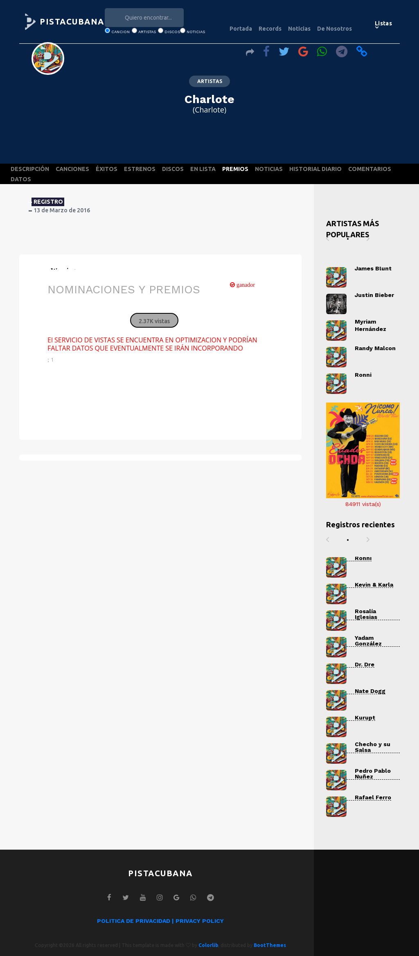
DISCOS (173, 169)
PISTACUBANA (72, 21)
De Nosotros (334, 28)
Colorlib (208, 945)
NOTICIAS (269, 169)
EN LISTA (203, 169)
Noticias (299, 28)
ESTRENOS (139, 169)
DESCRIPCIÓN (30, 169)
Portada (241, 28)
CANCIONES (72, 169)
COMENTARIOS (369, 169)
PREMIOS (235, 169)
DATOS (21, 179)
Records (270, 28)
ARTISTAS (209, 81)
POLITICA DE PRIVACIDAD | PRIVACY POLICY (160, 921)
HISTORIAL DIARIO (315, 169)
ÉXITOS (106, 169)
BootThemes (270, 945)
